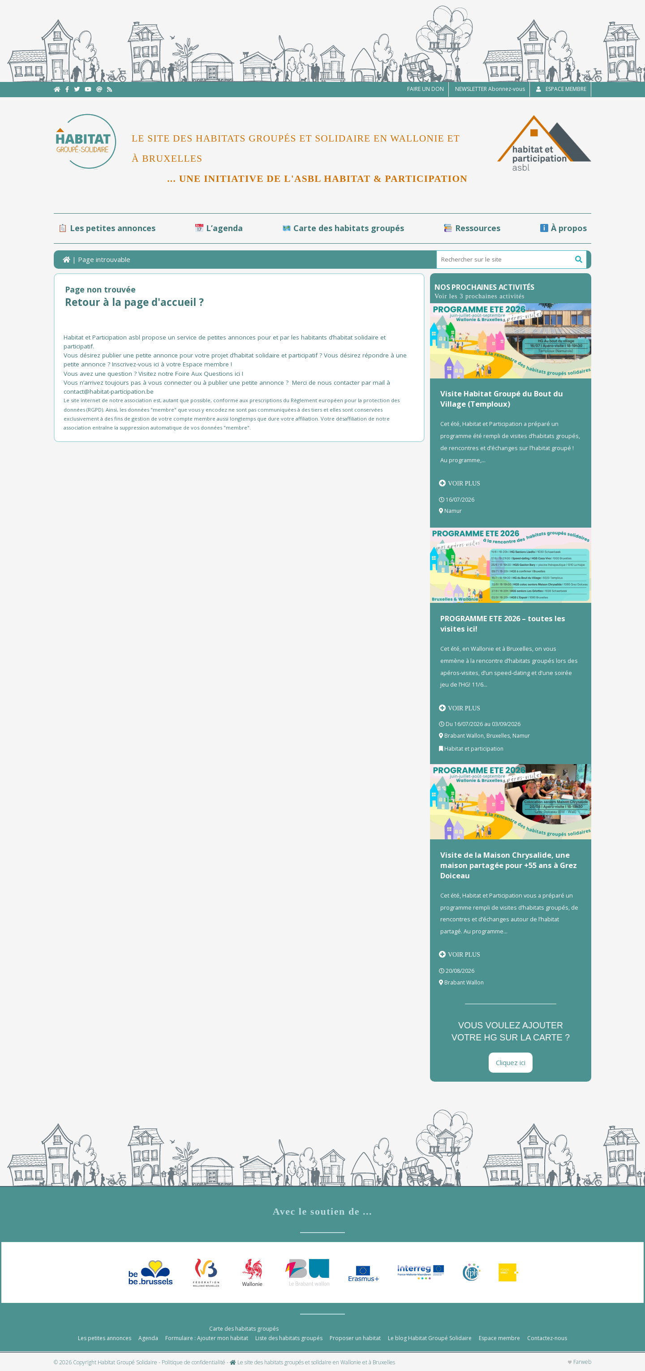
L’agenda (219, 228)
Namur (453, 511)
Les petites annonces (107, 228)
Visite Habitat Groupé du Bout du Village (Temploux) (501, 398)
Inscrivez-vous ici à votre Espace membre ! (172, 364)
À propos (563, 228)
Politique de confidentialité (193, 1362)
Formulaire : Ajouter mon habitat (206, 1338)
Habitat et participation (473, 748)
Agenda (148, 1338)
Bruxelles (498, 735)
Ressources (472, 228)
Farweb (579, 1362)
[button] (578, 260)
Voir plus (459, 483)
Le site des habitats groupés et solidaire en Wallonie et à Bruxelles (312, 1362)
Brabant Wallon (464, 735)
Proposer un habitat (355, 1338)
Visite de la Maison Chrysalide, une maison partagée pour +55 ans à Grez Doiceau (508, 865)
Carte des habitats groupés (343, 228)
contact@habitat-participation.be (109, 391)
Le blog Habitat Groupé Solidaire (430, 1338)
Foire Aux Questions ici (207, 374)
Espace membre (499, 1338)
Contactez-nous (547, 1338)
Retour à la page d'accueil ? (134, 302)
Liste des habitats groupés (288, 1338)
